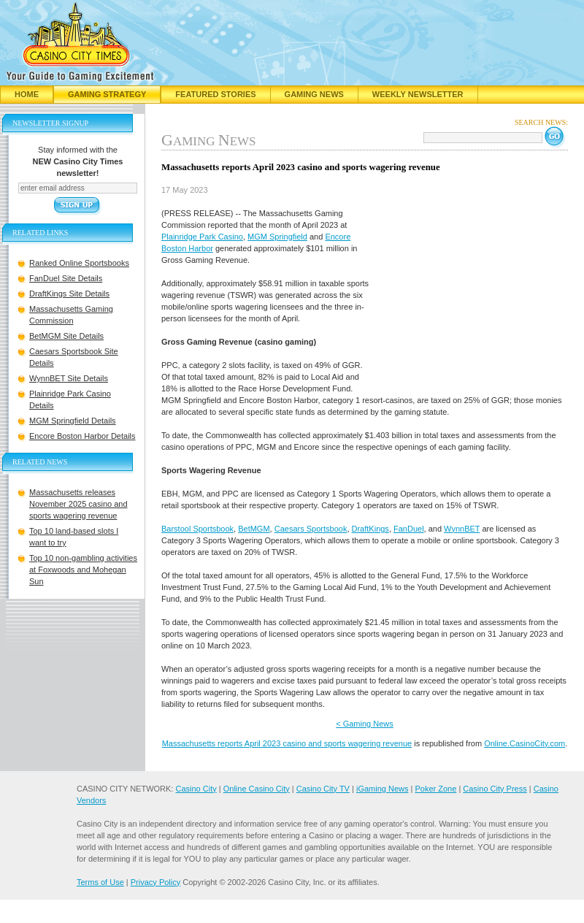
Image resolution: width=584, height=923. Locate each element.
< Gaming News (364, 723)
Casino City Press (494, 788)
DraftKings (370, 528)
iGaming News (382, 788)
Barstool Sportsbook (197, 528)
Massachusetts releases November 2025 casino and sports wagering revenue (78, 504)
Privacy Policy (155, 882)
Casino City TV (323, 788)
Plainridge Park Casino (202, 236)
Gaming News (314, 94)
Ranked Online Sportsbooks (79, 262)
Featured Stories (215, 94)
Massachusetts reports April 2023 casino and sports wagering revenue (287, 743)
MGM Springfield (277, 236)
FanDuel (408, 528)
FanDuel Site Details (65, 278)
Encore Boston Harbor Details (82, 436)
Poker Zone (435, 788)
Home (27, 94)
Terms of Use (100, 882)
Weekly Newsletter (418, 94)
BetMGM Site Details (66, 336)
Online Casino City (256, 788)
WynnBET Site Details (68, 378)
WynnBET (462, 528)
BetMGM (253, 528)
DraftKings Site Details (69, 293)
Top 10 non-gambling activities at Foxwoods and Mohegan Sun (83, 570)
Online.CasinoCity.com (524, 743)
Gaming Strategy (107, 94)
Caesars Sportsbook (310, 528)
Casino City (195, 788)
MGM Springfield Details (72, 420)
